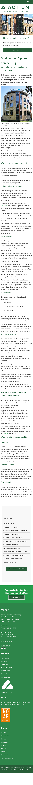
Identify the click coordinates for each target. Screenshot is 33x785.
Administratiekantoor (7, 758)
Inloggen (3, 751)
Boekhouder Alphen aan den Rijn (13, 537)
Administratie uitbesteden (10, 527)
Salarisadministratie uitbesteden (12, 558)
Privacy (29, 769)
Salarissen (4, 661)
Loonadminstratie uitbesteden (11, 548)
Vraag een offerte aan (16, 568)
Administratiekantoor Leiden (11, 534)
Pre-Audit (4, 674)
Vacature (3, 748)
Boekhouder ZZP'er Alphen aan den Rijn (15, 541)
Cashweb (4, 206)
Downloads (4, 742)
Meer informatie (17, 597)
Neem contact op (17, 50)
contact (6, 433)
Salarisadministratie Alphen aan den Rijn (15, 555)
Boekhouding (9, 769)
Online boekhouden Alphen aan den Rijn (15, 551)
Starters (3, 739)
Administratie (5, 658)
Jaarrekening (5, 664)
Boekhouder (4, 755)
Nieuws (3, 732)
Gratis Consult (5, 677)
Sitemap (16, 769)
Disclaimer (23, 769)
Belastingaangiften (6, 667)
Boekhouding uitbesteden (10, 544)
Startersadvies (5, 670)
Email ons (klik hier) (7, 641)
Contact (3, 745)
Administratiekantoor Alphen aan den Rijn (15, 530)
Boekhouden (5, 736)
